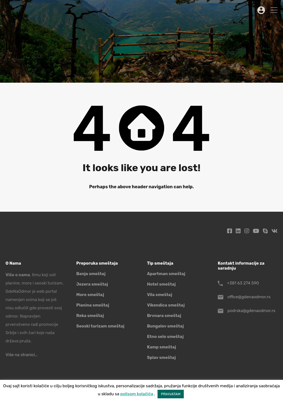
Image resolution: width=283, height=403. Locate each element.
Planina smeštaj (92, 305)
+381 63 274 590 (243, 283)
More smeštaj (90, 294)
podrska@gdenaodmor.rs (251, 310)
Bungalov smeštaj (165, 326)
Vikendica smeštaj (166, 305)
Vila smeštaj (159, 294)
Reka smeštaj (90, 315)
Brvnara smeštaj (164, 315)
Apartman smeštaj (166, 273)
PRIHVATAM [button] (170, 394)
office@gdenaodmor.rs (249, 296)
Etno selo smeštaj (165, 336)
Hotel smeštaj (161, 284)
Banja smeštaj (91, 273)
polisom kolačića (136, 393)
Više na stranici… (21, 354)
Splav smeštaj (161, 357)
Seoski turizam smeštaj (100, 326)
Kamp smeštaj (161, 347)
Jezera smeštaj (92, 284)
